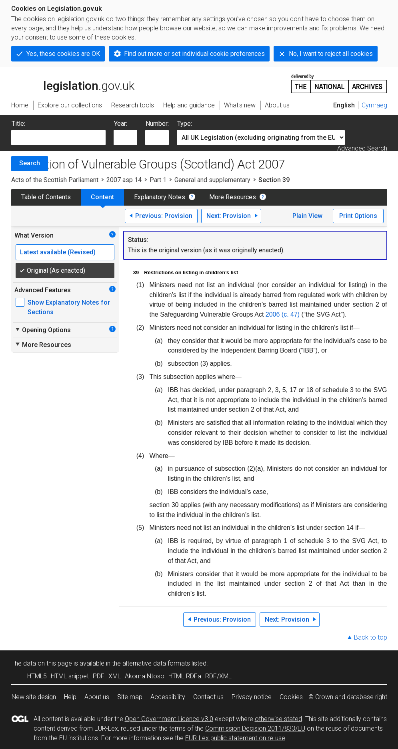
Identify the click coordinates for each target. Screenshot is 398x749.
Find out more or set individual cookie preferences (194, 53)
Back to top (370, 637)
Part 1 (158, 180)
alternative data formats (156, 663)
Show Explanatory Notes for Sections (69, 307)
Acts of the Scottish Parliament (54, 180)
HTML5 (37, 676)
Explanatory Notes (159, 197)
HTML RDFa (184, 676)
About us (96, 697)
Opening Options (42, 330)
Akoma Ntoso (144, 676)
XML (114, 676)
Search (29, 163)
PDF (98, 676)
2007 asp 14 (124, 180)
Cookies (291, 697)
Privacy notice (252, 697)
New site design (34, 697)
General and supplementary (212, 180)
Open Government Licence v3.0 (169, 719)
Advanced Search (362, 148)
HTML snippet (70, 676)
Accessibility (167, 697)
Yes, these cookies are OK (63, 53)
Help (70, 697)
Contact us (208, 697)
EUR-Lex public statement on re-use (235, 738)
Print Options (358, 216)
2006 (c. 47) (283, 314)
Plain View (307, 216)
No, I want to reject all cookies (331, 53)
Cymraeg (374, 105)
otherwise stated (278, 719)
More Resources (232, 197)
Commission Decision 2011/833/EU (255, 728)
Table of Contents (46, 197)
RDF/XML (218, 676)
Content (102, 197)
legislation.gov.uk (72, 83)
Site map (129, 697)
